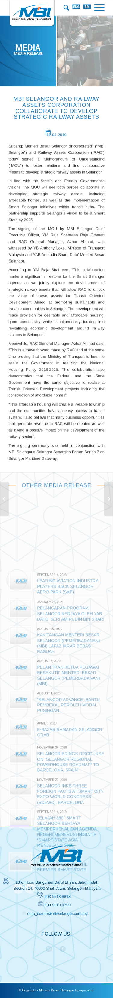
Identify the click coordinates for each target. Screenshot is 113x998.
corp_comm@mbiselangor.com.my (57, 913)
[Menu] (98, 7)
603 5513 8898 (57, 896)
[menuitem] (65, 7)
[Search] (65, 7)
